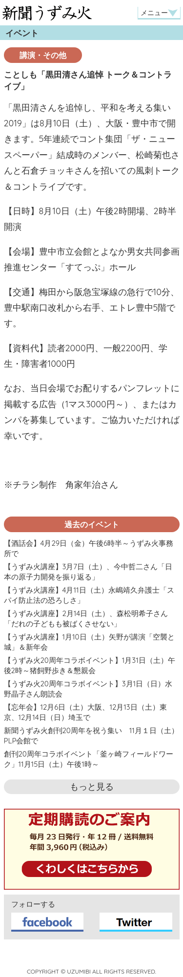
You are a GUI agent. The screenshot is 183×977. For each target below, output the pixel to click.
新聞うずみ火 (47, 12)
